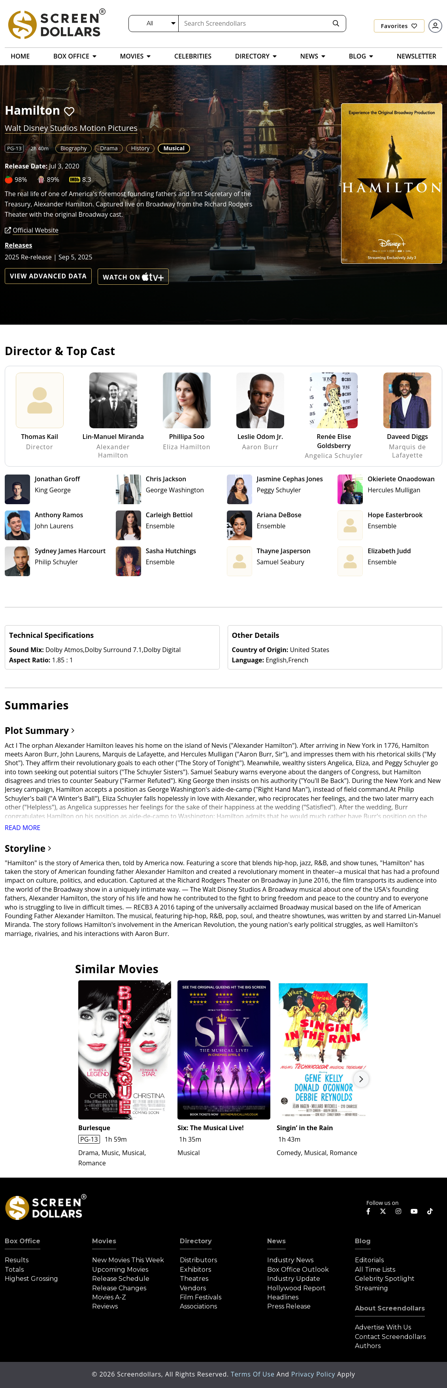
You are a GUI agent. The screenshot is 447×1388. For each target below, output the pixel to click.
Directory (196, 1241)
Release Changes (119, 1288)
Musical (174, 148)
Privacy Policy (314, 1374)
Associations (198, 1306)
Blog (363, 1241)
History (140, 148)
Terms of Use (254, 1374)
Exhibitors (195, 1269)
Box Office (22, 1241)
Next (361, 1079)
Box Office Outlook (298, 1269)
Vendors (193, 1288)
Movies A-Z (109, 1297)
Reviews (105, 1306)
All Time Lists (375, 1269)
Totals (14, 1269)
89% (53, 179)
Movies (104, 1241)
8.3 (86, 179)
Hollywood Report (296, 1288)
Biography (73, 148)
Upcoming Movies (120, 1269)
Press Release (289, 1306)
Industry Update (293, 1278)
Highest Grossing (31, 1278)
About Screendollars (390, 1308)
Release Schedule (120, 1278)
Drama (108, 148)
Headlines (282, 1297)
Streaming (371, 1288)
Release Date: (26, 166)
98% (21, 179)
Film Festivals (200, 1297)
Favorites (399, 26)
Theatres (194, 1278)
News (276, 1241)
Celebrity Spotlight (385, 1278)
